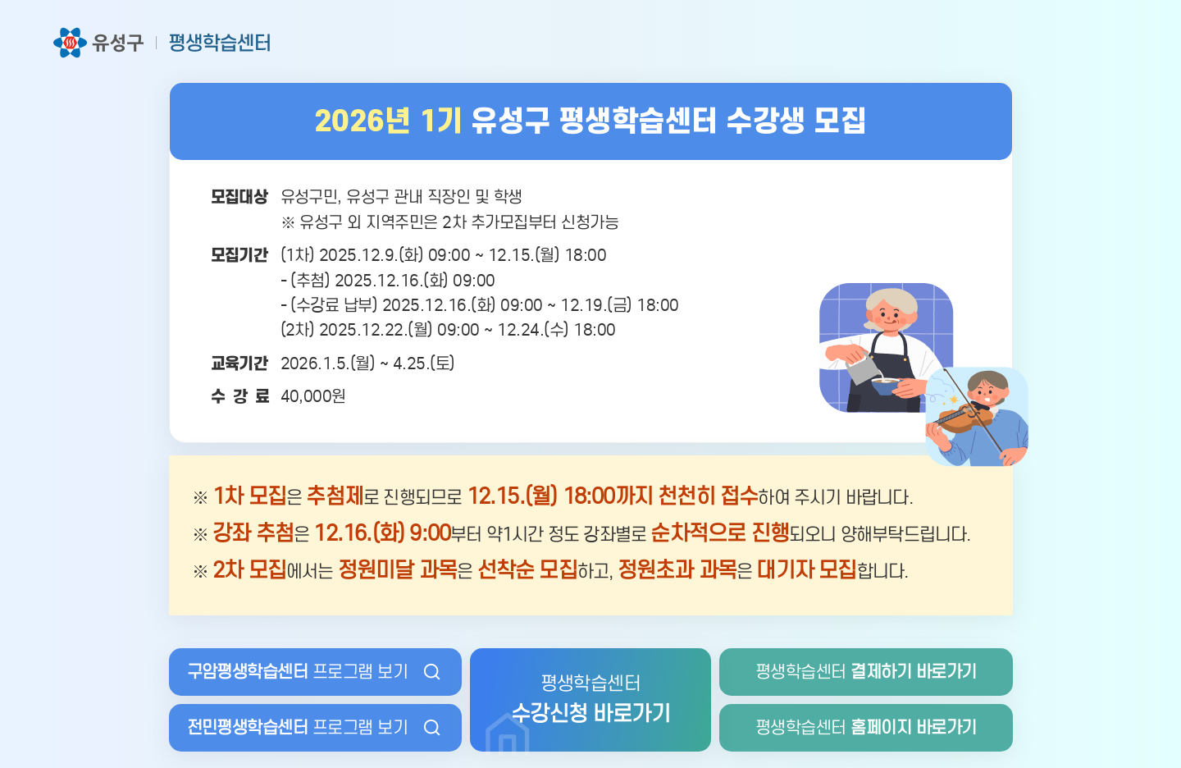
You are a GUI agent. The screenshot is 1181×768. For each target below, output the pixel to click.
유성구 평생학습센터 (162, 43)
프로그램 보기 (297, 672)
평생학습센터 (866, 672)
